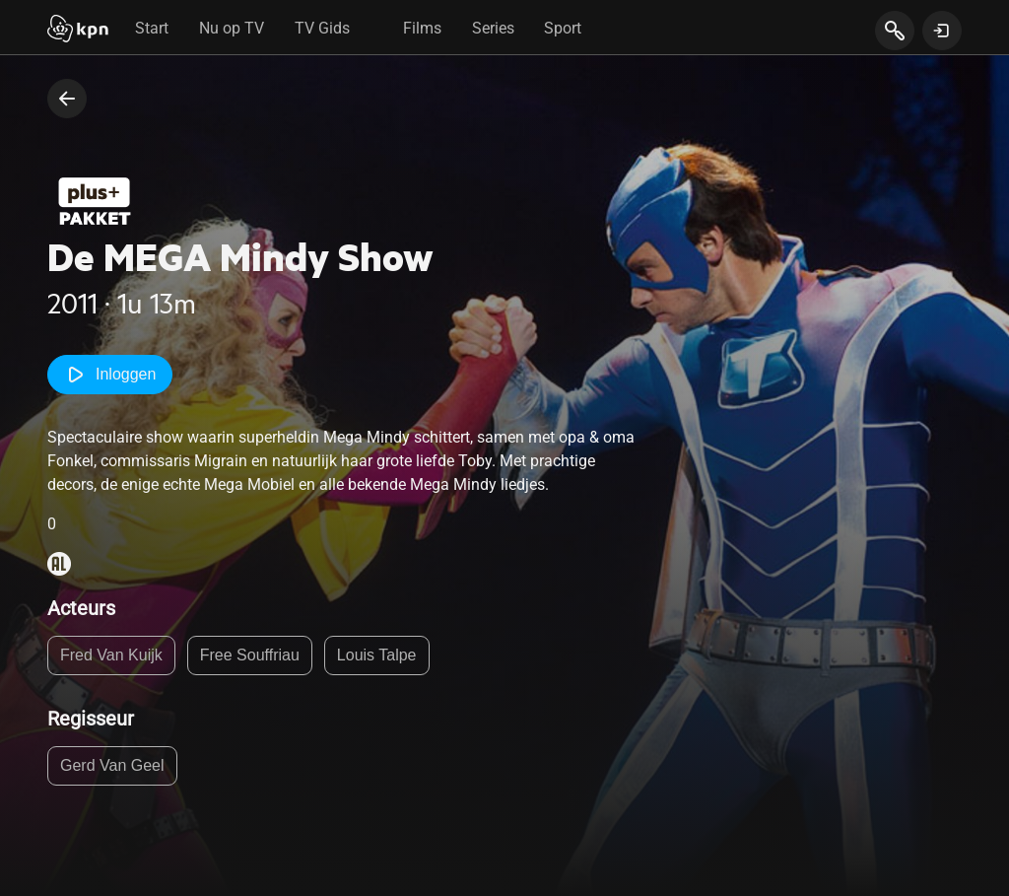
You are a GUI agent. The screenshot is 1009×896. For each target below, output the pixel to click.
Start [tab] (151, 28)
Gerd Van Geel (112, 765)
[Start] (77, 30)
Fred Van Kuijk (111, 655)
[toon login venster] (942, 30)
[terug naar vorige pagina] (67, 98)
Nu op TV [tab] (231, 28)
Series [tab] (493, 28)
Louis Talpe (377, 655)
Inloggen (110, 374)
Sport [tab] (562, 28)
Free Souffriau (250, 655)
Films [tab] (422, 28)
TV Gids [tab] (322, 28)
